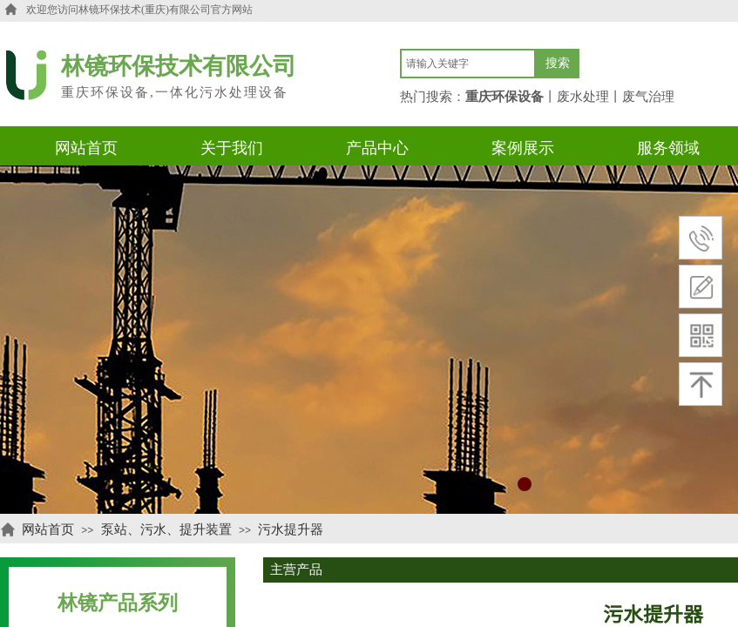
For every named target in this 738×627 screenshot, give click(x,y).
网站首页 (48, 529)
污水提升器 (290, 529)
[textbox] (468, 63)
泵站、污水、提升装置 (166, 529)
